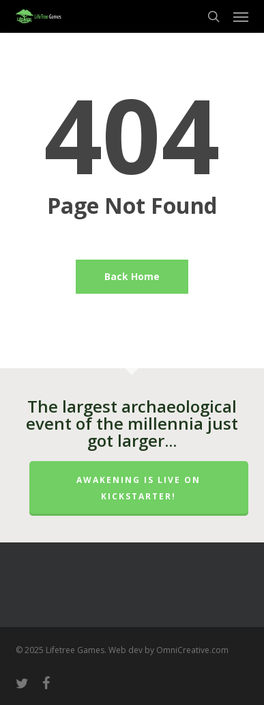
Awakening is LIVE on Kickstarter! (138, 488)
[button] (240, 16)
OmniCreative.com (192, 650)
